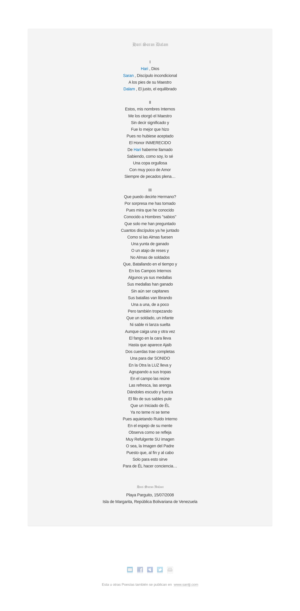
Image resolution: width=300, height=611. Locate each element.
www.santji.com (186, 584)
